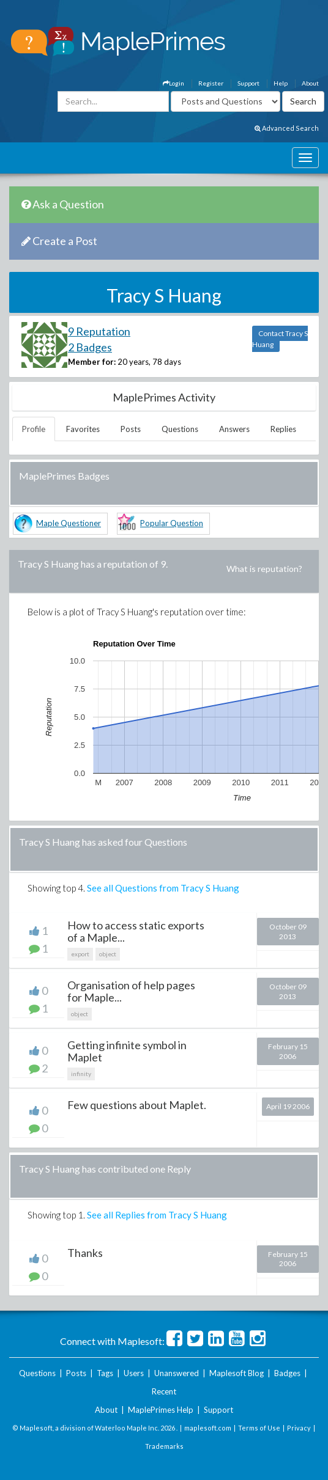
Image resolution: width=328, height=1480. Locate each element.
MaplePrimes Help (160, 1410)
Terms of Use (259, 1428)
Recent (164, 1391)
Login (173, 83)
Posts (131, 429)
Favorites (83, 429)
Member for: (92, 362)
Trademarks (164, 1446)
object (107, 954)
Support (248, 83)
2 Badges (90, 347)
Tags (105, 1373)
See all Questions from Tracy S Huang (163, 887)
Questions (180, 429)
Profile (33, 429)
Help (281, 83)
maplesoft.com (207, 1428)
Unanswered (176, 1373)
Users (134, 1373)
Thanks (85, 1252)
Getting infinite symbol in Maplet (127, 1051)
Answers (234, 429)
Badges (287, 1373)
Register (210, 83)
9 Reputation (99, 331)
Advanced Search (287, 128)
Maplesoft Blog (236, 1373)
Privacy (299, 1428)
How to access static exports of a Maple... (135, 931)
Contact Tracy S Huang (280, 339)
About (310, 83)
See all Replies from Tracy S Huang (157, 1214)
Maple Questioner (68, 523)
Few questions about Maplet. (136, 1105)
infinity (81, 1073)
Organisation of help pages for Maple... (131, 991)
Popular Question (171, 523)
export (80, 954)
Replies (283, 429)
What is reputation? (264, 568)
